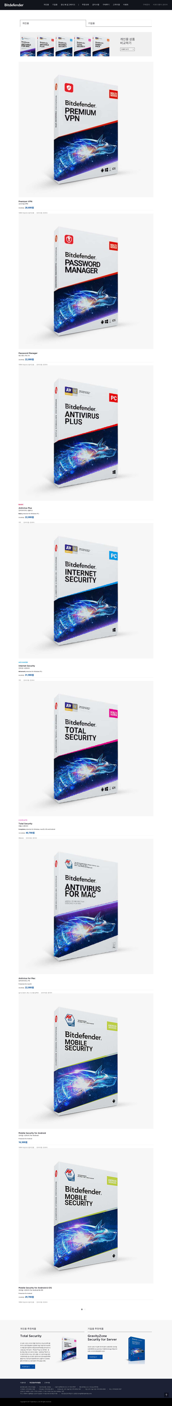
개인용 (46, 4)
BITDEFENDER (14, 5)
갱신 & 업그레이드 (68, 4)
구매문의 (146, 4)
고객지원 (116, 4)
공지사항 (95, 4)
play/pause (81, 1309)
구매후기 (106, 4)
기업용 (54, 4)
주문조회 (85, 4)
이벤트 (125, 4)
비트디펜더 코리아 (160, 4)
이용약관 (23, 1383)
